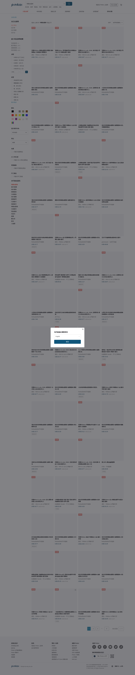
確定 (67, 342)
